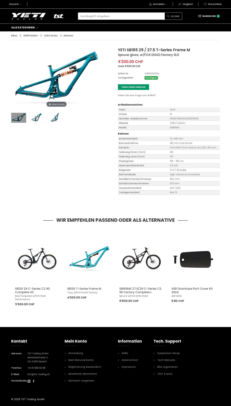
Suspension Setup (168, 353)
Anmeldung (75, 353)
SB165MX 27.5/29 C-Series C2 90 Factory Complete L (140, 290)
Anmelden (160, 4)
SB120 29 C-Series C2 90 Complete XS (32, 290)
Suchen (174, 16)
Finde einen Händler (133, 87)
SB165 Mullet (30, 35)
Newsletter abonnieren (82, 373)
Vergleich (185, 4)
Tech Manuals (166, 359)
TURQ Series (51, 35)
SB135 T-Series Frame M (84, 288)
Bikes (14, 35)
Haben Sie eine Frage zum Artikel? (137, 95)
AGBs (125, 353)
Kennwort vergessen (81, 380)
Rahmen (68, 35)
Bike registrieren (167, 366)
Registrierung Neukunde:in (84, 366)
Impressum (129, 366)
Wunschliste (213, 4)
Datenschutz (130, 359)
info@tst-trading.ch (38, 374)
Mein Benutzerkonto (81, 359)
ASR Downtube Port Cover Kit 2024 (192, 290)
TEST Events (164, 373)
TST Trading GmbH (33, 399)
